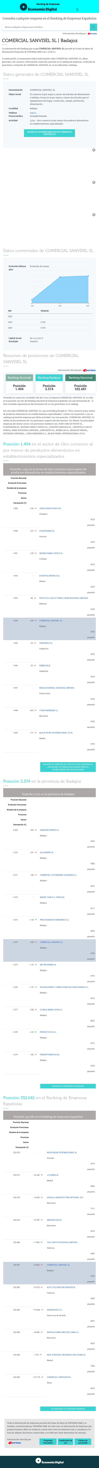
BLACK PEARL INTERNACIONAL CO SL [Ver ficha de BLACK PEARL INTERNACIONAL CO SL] (56, 733)
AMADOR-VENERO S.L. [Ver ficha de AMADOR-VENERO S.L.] (50, 830)
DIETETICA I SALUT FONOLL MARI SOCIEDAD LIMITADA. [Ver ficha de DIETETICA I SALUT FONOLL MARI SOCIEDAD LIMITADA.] (64, 598)
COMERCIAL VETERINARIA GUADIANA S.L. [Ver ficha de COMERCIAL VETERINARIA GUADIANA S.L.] (58, 875)
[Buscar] (93, 27)
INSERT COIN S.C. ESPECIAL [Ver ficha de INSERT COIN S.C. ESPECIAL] (52, 897)
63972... (33, 113)
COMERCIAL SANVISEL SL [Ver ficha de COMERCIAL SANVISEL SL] (50, 620)
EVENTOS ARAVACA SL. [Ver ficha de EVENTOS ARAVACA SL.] (49, 575)
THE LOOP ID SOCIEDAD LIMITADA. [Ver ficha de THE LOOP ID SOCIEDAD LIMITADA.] (62, 1242)
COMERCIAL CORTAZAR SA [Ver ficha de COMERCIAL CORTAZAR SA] (59, 1377)
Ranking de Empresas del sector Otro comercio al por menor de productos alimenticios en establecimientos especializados (68, 767)
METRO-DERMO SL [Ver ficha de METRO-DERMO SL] (48, 964)
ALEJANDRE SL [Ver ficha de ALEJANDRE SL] (46, 852)
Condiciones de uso (65, 1441)
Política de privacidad (82, 1441)
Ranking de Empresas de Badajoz (68, 1086)
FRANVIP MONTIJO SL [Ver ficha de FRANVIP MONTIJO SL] (49, 1054)
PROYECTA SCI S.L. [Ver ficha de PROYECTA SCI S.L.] (48, 1032)
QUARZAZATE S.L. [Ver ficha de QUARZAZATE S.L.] (55, 1310)
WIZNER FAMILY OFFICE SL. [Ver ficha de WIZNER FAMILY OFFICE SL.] (51, 553)
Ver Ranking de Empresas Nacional (68, 1409)
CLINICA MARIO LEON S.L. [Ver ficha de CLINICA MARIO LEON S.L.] (51, 1009)
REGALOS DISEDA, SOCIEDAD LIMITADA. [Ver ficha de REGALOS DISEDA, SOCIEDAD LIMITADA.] (57, 688)
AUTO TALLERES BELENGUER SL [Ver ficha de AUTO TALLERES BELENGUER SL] (61, 1287)
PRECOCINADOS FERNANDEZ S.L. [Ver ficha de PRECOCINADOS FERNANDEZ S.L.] (55, 920)
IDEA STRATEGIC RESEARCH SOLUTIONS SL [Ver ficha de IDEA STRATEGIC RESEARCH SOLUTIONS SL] (66, 1355)
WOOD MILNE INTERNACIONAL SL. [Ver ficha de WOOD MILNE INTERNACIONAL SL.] (62, 1152)
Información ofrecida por (80, 33)
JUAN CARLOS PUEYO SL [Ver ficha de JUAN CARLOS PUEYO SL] (50, 508)
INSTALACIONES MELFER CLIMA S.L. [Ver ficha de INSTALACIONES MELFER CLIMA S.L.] (63, 1332)
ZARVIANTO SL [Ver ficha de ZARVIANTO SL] (46, 643)
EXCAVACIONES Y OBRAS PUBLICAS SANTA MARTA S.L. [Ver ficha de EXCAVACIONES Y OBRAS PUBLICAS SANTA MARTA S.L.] (64, 987)
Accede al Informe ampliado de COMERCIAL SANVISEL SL (49, 133)
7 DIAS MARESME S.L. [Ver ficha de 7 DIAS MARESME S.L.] (49, 710)
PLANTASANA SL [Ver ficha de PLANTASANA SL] (46, 531)
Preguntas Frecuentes (48, 1441)
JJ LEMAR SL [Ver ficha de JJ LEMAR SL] (53, 1175)
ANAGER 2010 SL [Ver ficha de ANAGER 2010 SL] (54, 1220)
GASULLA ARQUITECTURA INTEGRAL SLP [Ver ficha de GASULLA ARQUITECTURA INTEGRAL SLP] (65, 1197)
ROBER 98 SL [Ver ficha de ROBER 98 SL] (45, 665)
